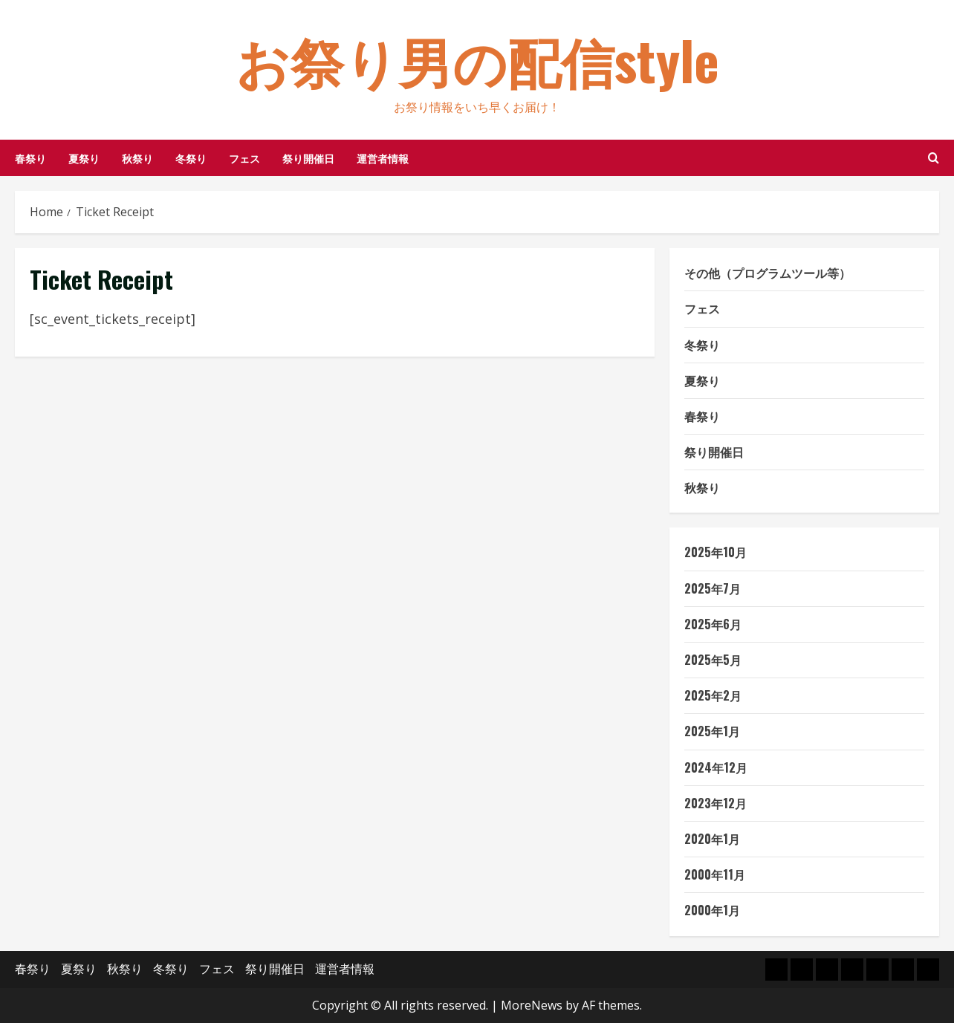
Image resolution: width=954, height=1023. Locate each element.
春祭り (30, 158)
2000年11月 (714, 874)
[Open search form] (933, 157)
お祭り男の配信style (477, 59)
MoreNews (531, 1005)
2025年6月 (713, 624)
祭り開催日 (308, 158)
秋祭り (137, 158)
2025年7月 (712, 588)
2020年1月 (712, 839)
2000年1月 (712, 910)
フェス (244, 158)
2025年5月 (713, 660)
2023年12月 (715, 803)
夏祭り (84, 158)
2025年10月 (715, 552)
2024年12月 (715, 767)
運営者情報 (383, 158)
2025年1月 (712, 731)
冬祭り (191, 158)
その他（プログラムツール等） (767, 273)
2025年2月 (713, 695)
